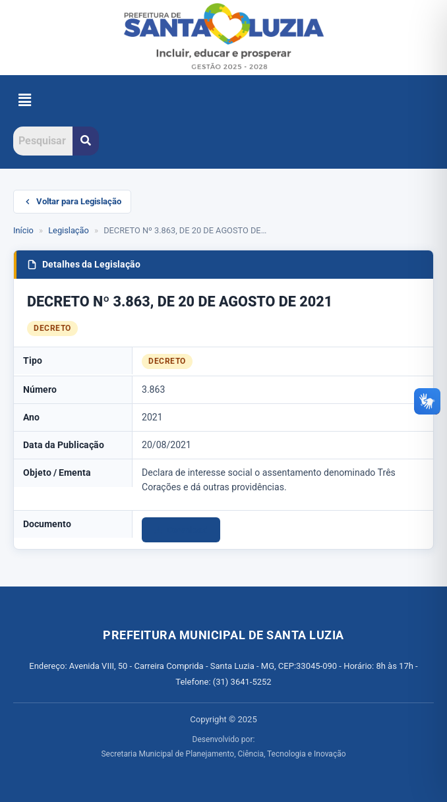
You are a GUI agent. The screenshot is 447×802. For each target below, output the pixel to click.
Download (181, 530)
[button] (24, 100)
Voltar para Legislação (72, 201)
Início (23, 230)
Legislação (68, 230)
